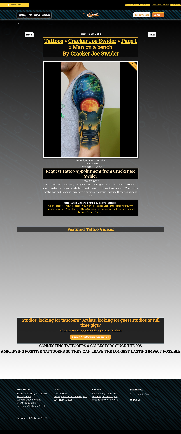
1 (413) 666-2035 (63, 399)
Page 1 (129, 40)
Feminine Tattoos (72, 206)
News (37, 14)
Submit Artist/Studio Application (90, 337)
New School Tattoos (92, 206)
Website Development (29, 400)
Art (30, 14)
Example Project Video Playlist (70, 396)
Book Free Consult (162, 5)
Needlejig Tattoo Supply (105, 396)
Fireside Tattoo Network (105, 400)
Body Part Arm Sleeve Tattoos (71, 209)
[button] (141, 14)
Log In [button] (157, 14)
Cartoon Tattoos (95, 209)
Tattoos (22, 14)
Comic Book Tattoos (115, 209)
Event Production (26, 403)
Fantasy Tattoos (94, 212)
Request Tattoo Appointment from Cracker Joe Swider (90, 173)
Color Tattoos (55, 206)
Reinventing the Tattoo (104, 393)
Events (46, 14)
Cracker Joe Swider (92, 40)
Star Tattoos (110, 206)
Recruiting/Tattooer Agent (31, 406)
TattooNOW (61, 393)
